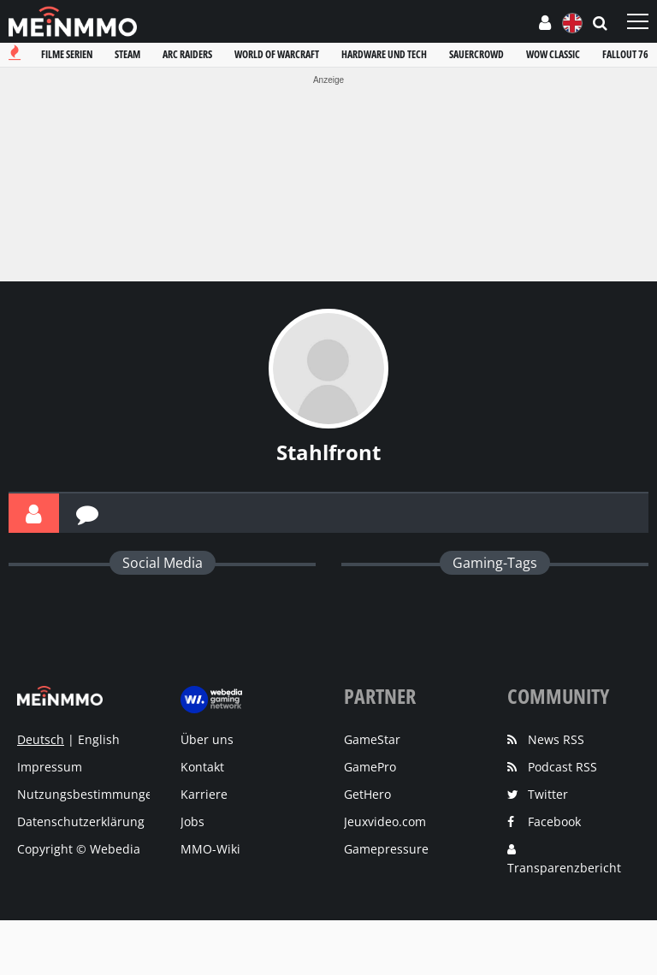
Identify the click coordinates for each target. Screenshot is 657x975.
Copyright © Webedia (78, 849)
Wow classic (553, 54)
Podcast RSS (562, 767)
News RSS (556, 739)
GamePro (370, 767)
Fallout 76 (625, 54)
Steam (127, 54)
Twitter (548, 794)
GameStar (372, 739)
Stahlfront (328, 452)
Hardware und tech (384, 54)
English (99, 739)
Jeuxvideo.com (385, 821)
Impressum (49, 767)
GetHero (367, 794)
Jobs (192, 821)
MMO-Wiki (210, 849)
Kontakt (202, 767)
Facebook (554, 821)
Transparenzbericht (564, 868)
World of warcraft (276, 54)
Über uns (207, 739)
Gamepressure (386, 849)
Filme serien (66, 54)
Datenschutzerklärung (81, 821)
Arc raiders (187, 54)
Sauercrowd (476, 54)
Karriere (204, 794)
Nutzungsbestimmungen (88, 794)
